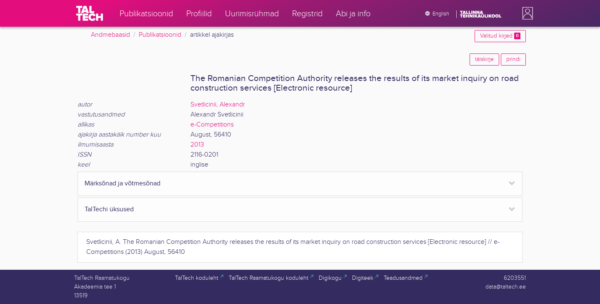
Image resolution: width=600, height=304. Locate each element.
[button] (526, 13)
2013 (197, 145)
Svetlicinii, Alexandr (217, 105)
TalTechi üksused (109, 209)
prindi (513, 59)
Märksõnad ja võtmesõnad (122, 183)
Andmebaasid (110, 35)
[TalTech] (89, 13)
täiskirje (484, 59)
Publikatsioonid (160, 35)
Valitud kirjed (500, 36)
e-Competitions (212, 125)
